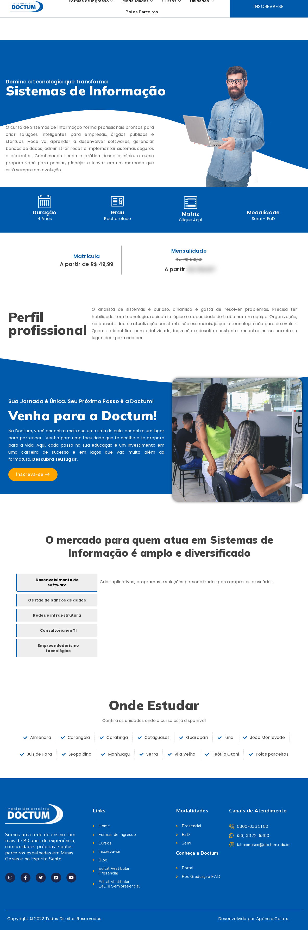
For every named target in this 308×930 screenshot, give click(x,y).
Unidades (202, 23)
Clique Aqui (190, 220)
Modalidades (138, 23)
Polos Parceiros (141, 34)
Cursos (172, 23)
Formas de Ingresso (92, 23)
